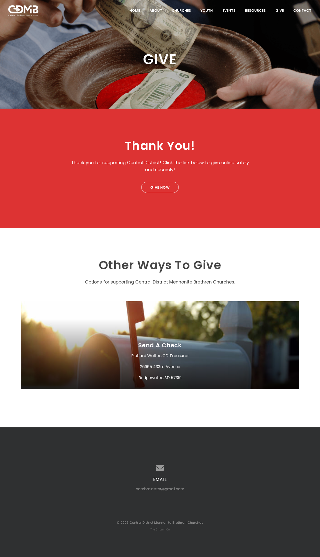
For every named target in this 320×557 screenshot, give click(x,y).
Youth (206, 10)
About (156, 10)
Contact (302, 10)
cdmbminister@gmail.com (160, 488)
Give (280, 10)
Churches (181, 10)
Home (135, 10)
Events (229, 10)
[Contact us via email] (160, 468)
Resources (255, 10)
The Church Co (160, 529)
